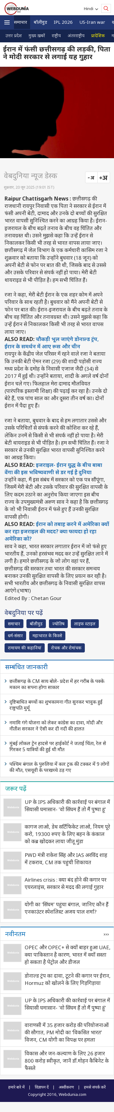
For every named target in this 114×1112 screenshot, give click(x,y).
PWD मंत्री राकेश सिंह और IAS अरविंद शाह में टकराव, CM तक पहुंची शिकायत (66, 858)
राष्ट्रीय (56, 35)
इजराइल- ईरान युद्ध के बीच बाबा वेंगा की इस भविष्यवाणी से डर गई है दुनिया (53, 468)
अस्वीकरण (66, 1087)
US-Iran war (92, 22)
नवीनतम (15, 933)
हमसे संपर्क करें (95, 1087)
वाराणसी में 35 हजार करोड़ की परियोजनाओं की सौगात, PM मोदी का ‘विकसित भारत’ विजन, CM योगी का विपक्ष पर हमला (67, 1032)
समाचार (20, 22)
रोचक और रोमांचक (66, 648)
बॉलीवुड (40, 22)
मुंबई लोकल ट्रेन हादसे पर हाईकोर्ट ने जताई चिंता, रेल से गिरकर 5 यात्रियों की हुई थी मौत (57, 746)
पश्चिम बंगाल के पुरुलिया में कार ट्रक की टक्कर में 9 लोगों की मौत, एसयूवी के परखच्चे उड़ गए (59, 767)
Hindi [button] (89, 8)
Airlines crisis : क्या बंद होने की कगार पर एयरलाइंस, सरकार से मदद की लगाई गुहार (65, 883)
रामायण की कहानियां (24, 648)
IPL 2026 (63, 22)
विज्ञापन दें (42, 1087)
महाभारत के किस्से (47, 635)
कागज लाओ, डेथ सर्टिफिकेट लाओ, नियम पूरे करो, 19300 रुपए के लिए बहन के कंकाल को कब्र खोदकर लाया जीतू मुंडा (67, 834)
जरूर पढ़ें (15, 788)
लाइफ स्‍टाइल (84, 624)
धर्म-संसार (15, 635)
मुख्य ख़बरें (37, 35)
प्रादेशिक (98, 35)
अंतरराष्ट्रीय (76, 35)
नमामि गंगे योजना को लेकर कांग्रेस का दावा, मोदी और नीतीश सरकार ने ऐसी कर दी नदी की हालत (56, 725)
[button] (7, 22)
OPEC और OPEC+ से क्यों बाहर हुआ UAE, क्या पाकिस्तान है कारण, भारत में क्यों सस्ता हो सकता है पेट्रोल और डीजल (68, 954)
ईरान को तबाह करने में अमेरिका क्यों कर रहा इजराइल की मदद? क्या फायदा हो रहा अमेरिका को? (57, 531)
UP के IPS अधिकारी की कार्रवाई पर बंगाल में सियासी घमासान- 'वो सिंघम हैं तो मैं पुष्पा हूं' (67, 805)
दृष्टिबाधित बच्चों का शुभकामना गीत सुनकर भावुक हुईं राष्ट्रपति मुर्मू (55, 704)
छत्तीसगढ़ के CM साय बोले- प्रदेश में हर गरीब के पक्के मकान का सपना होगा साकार (56, 684)
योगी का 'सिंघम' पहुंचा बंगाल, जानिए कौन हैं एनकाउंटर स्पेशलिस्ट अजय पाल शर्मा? (67, 908)
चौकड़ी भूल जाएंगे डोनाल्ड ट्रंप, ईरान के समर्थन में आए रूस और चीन (52, 343)
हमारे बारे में (16, 1087)
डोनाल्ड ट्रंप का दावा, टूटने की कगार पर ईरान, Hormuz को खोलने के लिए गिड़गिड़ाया (68, 979)
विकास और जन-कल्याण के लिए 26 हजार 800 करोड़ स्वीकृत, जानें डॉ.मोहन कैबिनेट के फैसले (67, 1060)
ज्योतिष (58, 624)
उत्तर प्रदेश (13, 35)
